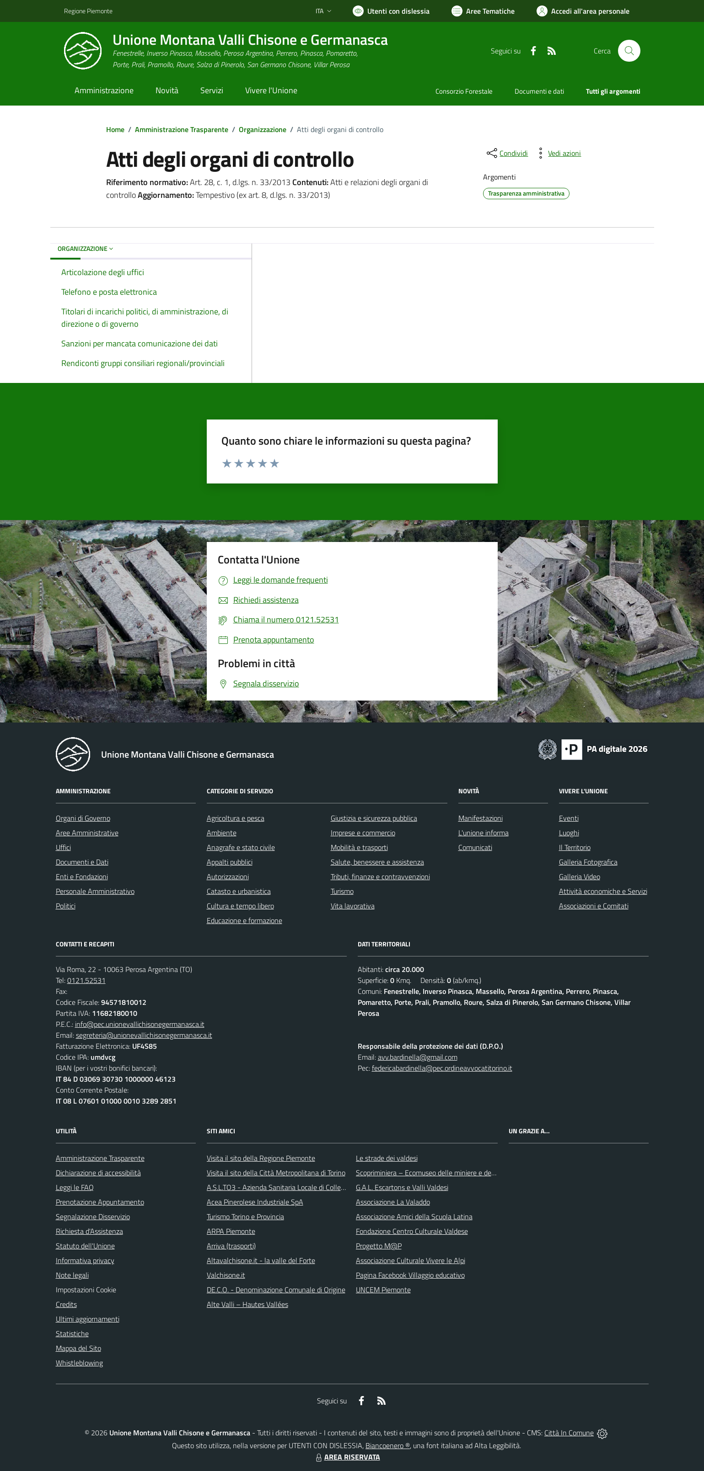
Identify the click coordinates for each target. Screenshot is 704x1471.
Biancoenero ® (387, 1445)
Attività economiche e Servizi (603, 891)
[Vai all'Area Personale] (583, 11)
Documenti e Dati (82, 861)
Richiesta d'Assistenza (89, 1231)
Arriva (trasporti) (231, 1245)
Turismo (342, 891)
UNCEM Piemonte (383, 1289)
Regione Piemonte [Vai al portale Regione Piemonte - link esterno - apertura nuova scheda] (88, 11)
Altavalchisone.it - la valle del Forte (261, 1260)
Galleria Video (579, 876)
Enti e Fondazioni (82, 876)
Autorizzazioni (228, 876)
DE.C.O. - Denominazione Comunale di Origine (276, 1289)
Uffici (63, 847)
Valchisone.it (226, 1274)
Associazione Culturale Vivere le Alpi (410, 1260)
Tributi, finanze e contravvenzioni (380, 876)
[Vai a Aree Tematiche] (483, 11)
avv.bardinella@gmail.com (417, 1056)
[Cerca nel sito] (629, 51)
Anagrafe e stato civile (241, 847)
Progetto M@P (379, 1245)
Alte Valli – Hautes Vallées (247, 1304)
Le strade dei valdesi (387, 1157)
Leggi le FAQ (75, 1187)
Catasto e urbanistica (239, 891)
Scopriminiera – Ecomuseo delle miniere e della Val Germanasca (453, 1172)
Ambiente (221, 832)
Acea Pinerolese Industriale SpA (255, 1201)
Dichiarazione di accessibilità (98, 1172)
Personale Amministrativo (95, 891)
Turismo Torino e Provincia (245, 1216)
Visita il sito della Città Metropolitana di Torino (276, 1172)
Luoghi (569, 832)
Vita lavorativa (353, 905)
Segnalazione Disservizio (93, 1216)
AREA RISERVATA (346, 1456)
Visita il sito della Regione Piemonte (261, 1157)
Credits (66, 1304)
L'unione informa (483, 832)
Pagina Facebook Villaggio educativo (410, 1274)
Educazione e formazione (244, 920)
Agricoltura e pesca (235, 818)
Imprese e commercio (363, 832)
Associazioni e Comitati (594, 905)
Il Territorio (575, 847)
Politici (65, 905)
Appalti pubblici (230, 861)
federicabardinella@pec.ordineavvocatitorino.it (442, 1067)
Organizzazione (262, 129)
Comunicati (475, 847)
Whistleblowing (79, 1362)
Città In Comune (569, 1432)
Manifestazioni (480, 818)
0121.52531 (86, 980)
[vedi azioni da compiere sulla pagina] (557, 153)
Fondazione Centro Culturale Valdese (412, 1231)
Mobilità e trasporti (359, 847)
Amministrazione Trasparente (181, 129)
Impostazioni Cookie (86, 1289)
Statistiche (72, 1333)
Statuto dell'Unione (85, 1245)
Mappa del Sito (78, 1348)
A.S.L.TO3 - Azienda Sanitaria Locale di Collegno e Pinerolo (295, 1187)
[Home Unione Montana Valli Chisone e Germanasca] (226, 51)
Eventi (569, 818)
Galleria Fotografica (588, 861)
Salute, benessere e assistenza (377, 861)
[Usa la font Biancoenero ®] (391, 11)
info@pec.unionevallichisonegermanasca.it (139, 1024)
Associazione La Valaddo (393, 1201)
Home (115, 129)
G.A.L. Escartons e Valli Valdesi (402, 1187)
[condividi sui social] (506, 153)
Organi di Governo (83, 818)
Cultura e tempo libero (240, 905)
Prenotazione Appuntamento (100, 1201)
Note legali (72, 1274)
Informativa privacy (85, 1260)
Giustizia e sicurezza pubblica (374, 818)
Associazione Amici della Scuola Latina (414, 1216)
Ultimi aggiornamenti (87, 1318)
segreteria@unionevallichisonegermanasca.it (144, 1035)
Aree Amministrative (87, 832)
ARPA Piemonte (231, 1231)
